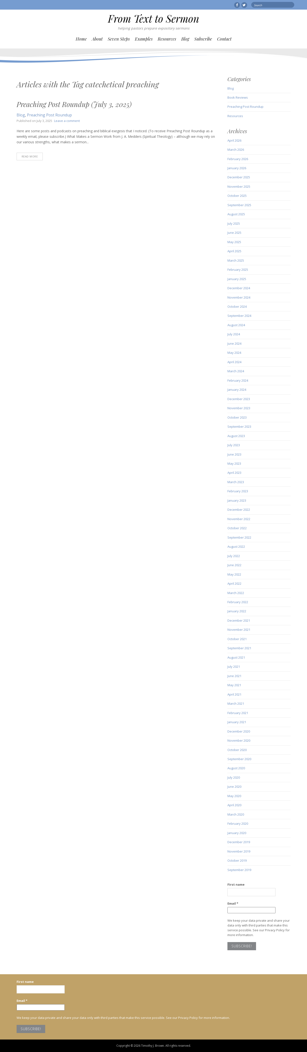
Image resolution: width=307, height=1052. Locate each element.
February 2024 (237, 380)
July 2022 (233, 556)
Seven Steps (119, 39)
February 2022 (237, 602)
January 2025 (236, 279)
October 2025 (237, 195)
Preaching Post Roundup (49, 115)
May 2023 (234, 463)
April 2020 (234, 805)
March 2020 (235, 814)
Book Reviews (237, 97)
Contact (224, 39)
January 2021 (236, 722)
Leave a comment (67, 121)
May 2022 (234, 574)
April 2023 (234, 472)
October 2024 (237, 306)
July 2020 (233, 777)
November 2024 (238, 297)
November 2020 (238, 740)
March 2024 (235, 371)
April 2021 (234, 694)
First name (235, 884)
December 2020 (238, 731)
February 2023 (237, 491)
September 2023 (239, 426)
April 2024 (234, 362)
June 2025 (234, 232)
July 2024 (233, 334)
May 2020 (234, 796)
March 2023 (235, 482)
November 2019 (238, 851)
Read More (30, 156)
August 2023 (236, 436)
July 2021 (233, 666)
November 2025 (238, 186)
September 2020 (239, 759)
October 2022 (237, 528)
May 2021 (234, 685)
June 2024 (234, 343)
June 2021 (234, 676)
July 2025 (233, 223)
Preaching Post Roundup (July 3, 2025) (74, 104)
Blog (185, 39)
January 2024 (236, 389)
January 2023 (236, 500)
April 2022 (234, 583)
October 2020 (237, 750)
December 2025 (238, 177)
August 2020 (236, 768)
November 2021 (238, 629)
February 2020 (237, 823)
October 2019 (237, 860)
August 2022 (236, 546)
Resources (167, 39)
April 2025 (234, 251)
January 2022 (236, 611)
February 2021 (237, 713)
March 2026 (235, 149)
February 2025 (237, 269)
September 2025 (239, 205)
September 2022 (239, 537)
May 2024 (234, 352)
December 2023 (238, 399)
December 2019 (238, 842)
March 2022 (235, 593)
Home (81, 39)
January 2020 (236, 833)
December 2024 (238, 288)
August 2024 (236, 325)
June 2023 (234, 454)
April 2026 (234, 140)
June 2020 (234, 786)
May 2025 (234, 242)
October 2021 (237, 639)
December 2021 (238, 620)
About (97, 39)
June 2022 (234, 565)
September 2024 (239, 315)
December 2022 (238, 509)
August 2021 (236, 657)
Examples (144, 39)
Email (232, 903)
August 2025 (236, 214)
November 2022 (238, 519)
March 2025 (235, 260)
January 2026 (236, 168)
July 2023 (233, 445)
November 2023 (238, 408)
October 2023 (237, 417)
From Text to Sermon (153, 18)
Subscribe (203, 39)
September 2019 (239, 870)
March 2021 (235, 703)
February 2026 (237, 159)
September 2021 (239, 648)
